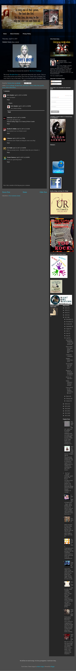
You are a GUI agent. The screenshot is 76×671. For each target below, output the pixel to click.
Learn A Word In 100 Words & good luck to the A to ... (69, 390)
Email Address (54, 97)
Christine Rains (11, 83)
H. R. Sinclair (10, 95)
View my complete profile (56, 75)
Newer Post (6, 192)
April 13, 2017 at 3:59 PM (20, 95)
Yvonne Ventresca (11, 157)
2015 (66, 406)
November (69, 321)
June (67, 333)
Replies (10, 103)
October (68, 324)
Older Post (43, 192)
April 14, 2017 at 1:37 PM (18, 138)
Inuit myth (25, 85)
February (68, 398)
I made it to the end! (72, 564)
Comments (54, 84)
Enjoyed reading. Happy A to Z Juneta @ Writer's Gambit (21, 121)
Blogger (52, 666)
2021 (66, 308)
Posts (53, 81)
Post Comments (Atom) (14, 195)
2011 (66, 415)
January (68, 401)
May (67, 335)
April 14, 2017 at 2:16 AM (23, 128)
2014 (66, 408)
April (67, 338)
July (67, 331)
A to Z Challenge (10, 85)
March (68, 396)
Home (5, 33)
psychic (42, 85)
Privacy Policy (27, 33)
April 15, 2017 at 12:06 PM (23, 157)
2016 (66, 403)
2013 (66, 410)
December (68, 319)
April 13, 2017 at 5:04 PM (19, 117)
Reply (8, 99)
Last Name (53, 106)
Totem (7, 87)
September (69, 326)
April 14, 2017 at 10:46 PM (19, 147)
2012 (66, 413)
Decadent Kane (14, 74)
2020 (66, 310)
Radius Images (40, 666)
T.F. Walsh (9, 147)
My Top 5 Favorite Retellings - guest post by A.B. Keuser (68, 475)
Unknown (9, 138)
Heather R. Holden (12, 128)
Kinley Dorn (37, 85)
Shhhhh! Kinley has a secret (69, 360)
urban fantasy (12, 87)
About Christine (14, 33)
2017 (66, 317)
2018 (66, 315)
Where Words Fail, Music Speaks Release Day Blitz (69, 349)
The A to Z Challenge (35, 71)
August (68, 328)
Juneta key (9, 117)
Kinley (31, 85)
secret (3, 87)
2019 (66, 312)
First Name (53, 102)
